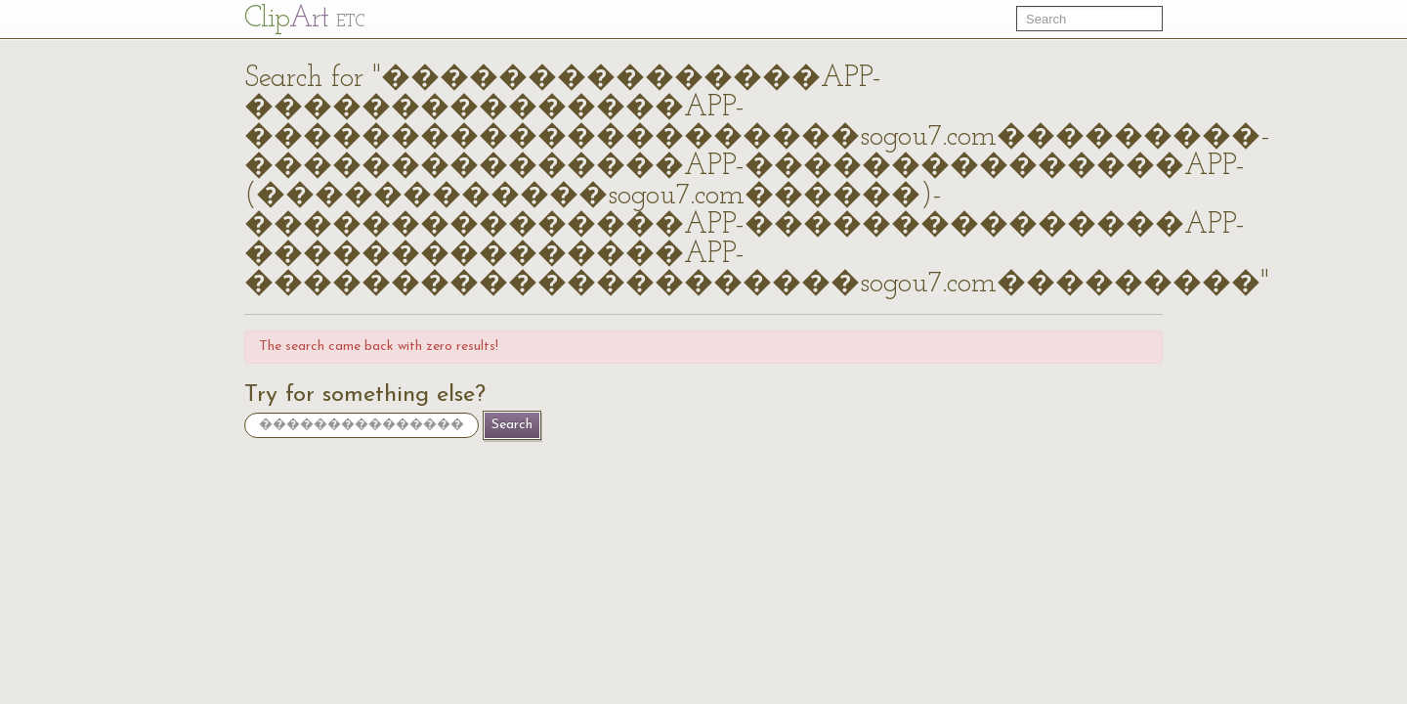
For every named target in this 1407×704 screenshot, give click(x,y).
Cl (304, 19)
